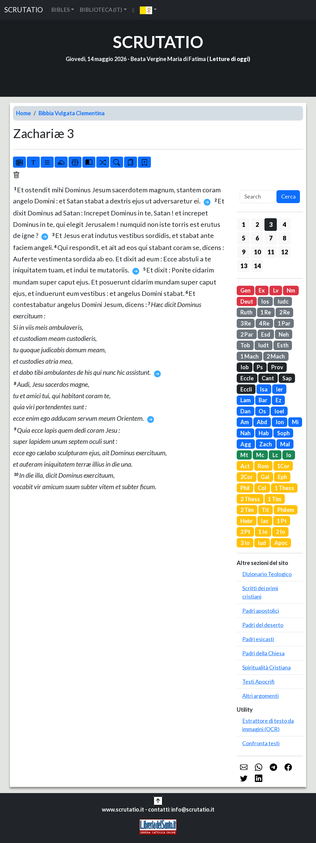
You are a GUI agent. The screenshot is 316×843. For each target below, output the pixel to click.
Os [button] (262, 411)
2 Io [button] (280, 531)
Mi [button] (295, 422)
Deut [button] (246, 301)
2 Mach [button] (276, 356)
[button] (148, 10)
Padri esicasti (258, 639)
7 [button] (270, 238)
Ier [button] (279, 389)
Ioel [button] (279, 411)
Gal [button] (265, 476)
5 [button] (243, 238)
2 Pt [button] (245, 531)
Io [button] (288, 455)
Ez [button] (278, 400)
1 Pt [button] (282, 521)
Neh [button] (284, 334)
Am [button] (244, 422)
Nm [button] (291, 290)
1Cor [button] (283, 466)
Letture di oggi (229, 58)
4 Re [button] (264, 323)
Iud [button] (262, 542)
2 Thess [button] (250, 499)
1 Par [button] (284, 323)
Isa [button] (264, 389)
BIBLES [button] (60, 9)
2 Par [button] (246, 334)
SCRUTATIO (23, 10)
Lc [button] (275, 455)
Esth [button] (283, 345)
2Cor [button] (246, 476)
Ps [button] (260, 367)
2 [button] (257, 224)
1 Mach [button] (249, 356)
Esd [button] (265, 334)
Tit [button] (265, 509)
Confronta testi (261, 743)
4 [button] (284, 224)
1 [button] (243, 224)
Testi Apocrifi (258, 681)
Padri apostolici (260, 610)
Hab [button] (264, 433)
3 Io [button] (245, 542)
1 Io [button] (263, 531)
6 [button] (257, 238)
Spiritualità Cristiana (266, 667)
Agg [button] (245, 444)
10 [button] (257, 252)
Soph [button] (283, 433)
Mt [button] (244, 455)
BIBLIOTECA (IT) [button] (101, 9)
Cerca (288, 196)
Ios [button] (265, 301)
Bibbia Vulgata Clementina (72, 113)
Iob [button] (244, 367)
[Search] (258, 196)
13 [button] (243, 265)
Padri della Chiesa (263, 653)
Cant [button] (268, 378)
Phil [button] (245, 488)
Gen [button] (245, 290)
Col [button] (262, 488)
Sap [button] (287, 378)
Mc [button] (260, 455)
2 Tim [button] (247, 509)
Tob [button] (245, 345)
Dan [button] (245, 411)
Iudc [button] (283, 301)
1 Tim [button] (274, 499)
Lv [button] (276, 290)
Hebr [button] (246, 521)
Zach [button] (265, 444)
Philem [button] (285, 509)
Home (23, 113)
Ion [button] (280, 422)
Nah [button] (245, 433)
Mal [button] (285, 444)
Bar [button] (263, 400)
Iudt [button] (263, 345)
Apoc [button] (281, 542)
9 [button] (243, 252)
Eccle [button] (247, 378)
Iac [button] (264, 521)
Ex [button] (262, 290)
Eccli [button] (246, 389)
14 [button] (257, 265)
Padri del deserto (262, 624)
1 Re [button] (265, 312)
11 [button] (271, 252)
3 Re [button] (245, 323)
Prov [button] (277, 367)
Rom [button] (263, 466)
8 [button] (284, 238)
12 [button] (284, 252)
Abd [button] (262, 422)
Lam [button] (245, 400)
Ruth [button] (246, 312)
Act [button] (245, 466)
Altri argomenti (260, 695)
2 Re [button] (284, 312)
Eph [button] (282, 476)
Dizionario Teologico (267, 574)
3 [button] (270, 224)
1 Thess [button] (284, 488)
